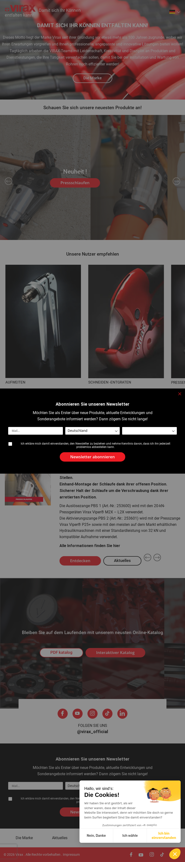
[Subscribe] (93, 457)
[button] (175, 854)
